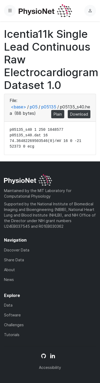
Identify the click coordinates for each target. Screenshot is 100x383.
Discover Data (16, 250)
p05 (34, 106)
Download (79, 114)
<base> (18, 106)
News (9, 279)
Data (8, 305)
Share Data (14, 260)
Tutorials (11, 334)
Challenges (14, 325)
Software (12, 315)
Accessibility (50, 367)
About (9, 269)
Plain (58, 114)
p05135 (48, 106)
